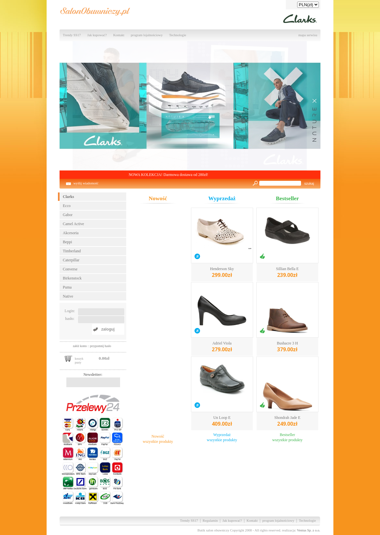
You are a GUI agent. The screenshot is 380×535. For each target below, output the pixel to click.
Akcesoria (71, 233)
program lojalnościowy (147, 35)
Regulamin (210, 520)
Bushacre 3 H (287, 347)
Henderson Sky (222, 272)
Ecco (67, 205)
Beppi (67, 242)
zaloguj (108, 329)
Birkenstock (72, 278)
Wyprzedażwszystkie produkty (222, 437)
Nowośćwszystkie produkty (158, 439)
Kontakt (118, 35)
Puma (67, 287)
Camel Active (73, 224)
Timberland (72, 251)
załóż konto (80, 346)
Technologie (177, 35)
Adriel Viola (222, 347)
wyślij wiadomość (85, 183)
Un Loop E (222, 421)
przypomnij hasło (100, 346)
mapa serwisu (307, 35)
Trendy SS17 (72, 35)
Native (68, 296)
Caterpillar (71, 260)
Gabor (68, 215)
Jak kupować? (97, 35)
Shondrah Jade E (287, 421)
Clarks (68, 196)
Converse (70, 269)
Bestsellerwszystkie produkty (287, 437)
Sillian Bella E (287, 272)
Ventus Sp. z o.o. (308, 530)
